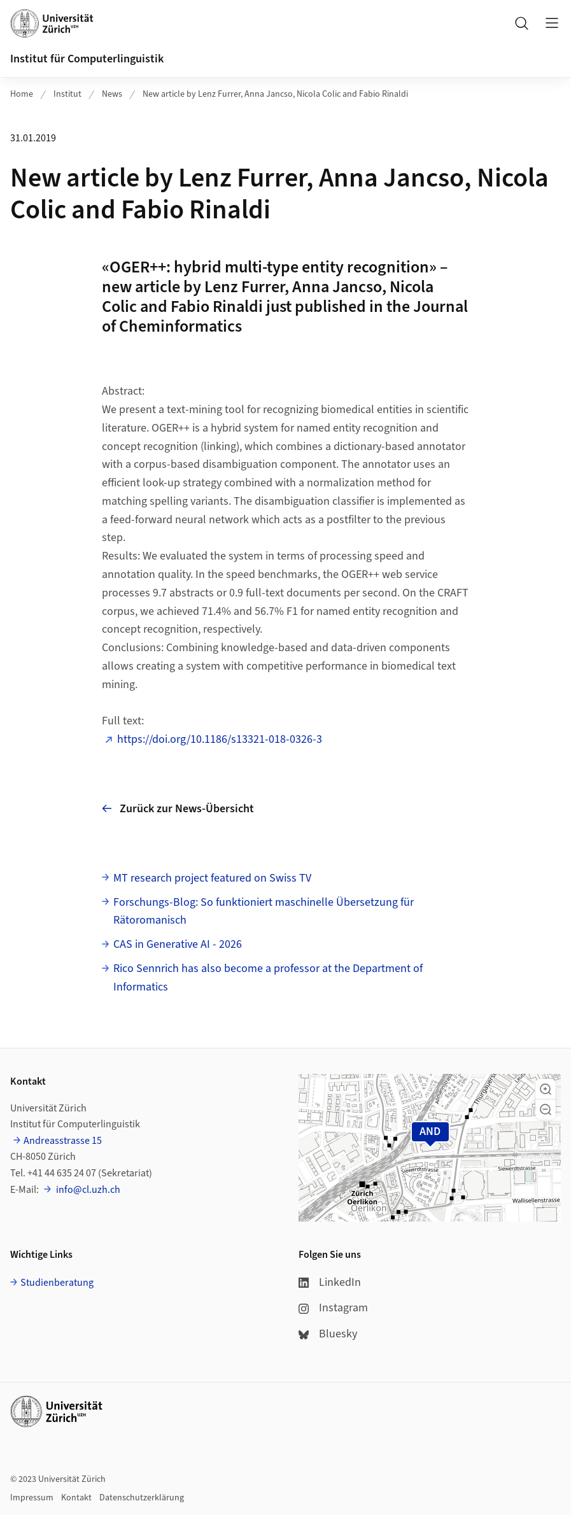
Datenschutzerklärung (141, 1497)
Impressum (31, 1497)
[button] (545, 1089)
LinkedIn (330, 1282)
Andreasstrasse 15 (63, 1141)
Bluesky (328, 1334)
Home (21, 94)
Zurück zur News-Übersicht (178, 809)
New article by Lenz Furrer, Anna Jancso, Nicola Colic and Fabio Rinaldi (275, 94)
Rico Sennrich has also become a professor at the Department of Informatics (268, 978)
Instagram (333, 1308)
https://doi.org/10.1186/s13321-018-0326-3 (219, 739)
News (112, 94)
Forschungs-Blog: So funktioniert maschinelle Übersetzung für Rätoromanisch (263, 911)
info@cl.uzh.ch (87, 1190)
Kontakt (76, 1497)
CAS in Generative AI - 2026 (177, 944)
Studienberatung (57, 1283)
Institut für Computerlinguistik (87, 59)
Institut (67, 94)
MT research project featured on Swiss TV (212, 878)
